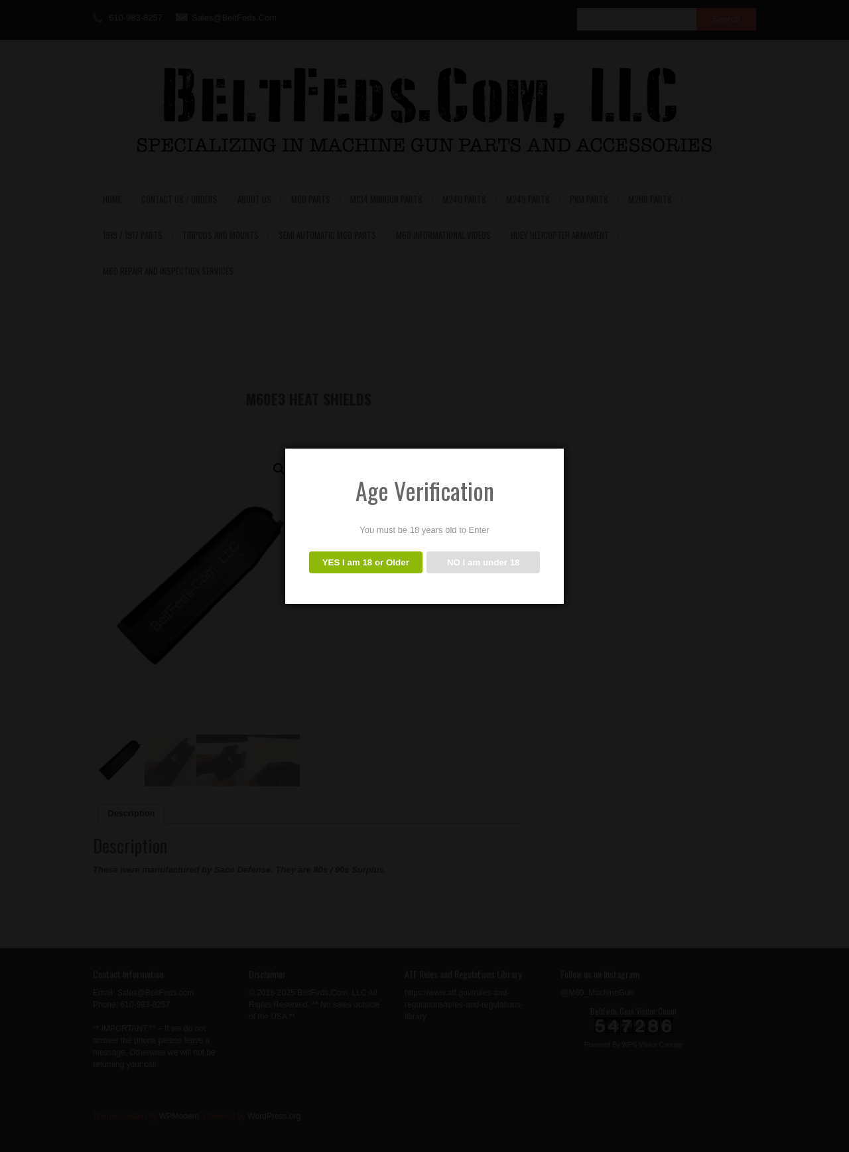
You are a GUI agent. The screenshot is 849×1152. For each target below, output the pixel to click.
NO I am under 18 (483, 562)
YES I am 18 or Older (365, 562)
